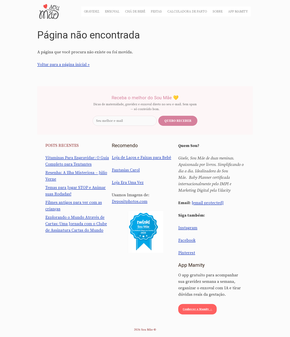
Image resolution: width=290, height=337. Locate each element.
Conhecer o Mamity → (197, 309)
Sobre (218, 11)
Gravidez (91, 11)
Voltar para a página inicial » (63, 64)
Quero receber (177, 121)
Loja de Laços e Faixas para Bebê (141, 157)
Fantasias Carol (126, 170)
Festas (156, 11)
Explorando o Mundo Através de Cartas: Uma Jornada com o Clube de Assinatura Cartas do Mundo (76, 224)
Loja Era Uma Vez (128, 182)
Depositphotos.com (129, 201)
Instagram (187, 228)
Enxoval (112, 11)
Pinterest (186, 252)
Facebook (187, 240)
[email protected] (208, 203)
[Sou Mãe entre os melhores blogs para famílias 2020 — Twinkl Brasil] (145, 232)
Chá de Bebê (135, 11)
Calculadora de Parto (187, 11)
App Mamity (238, 11)
